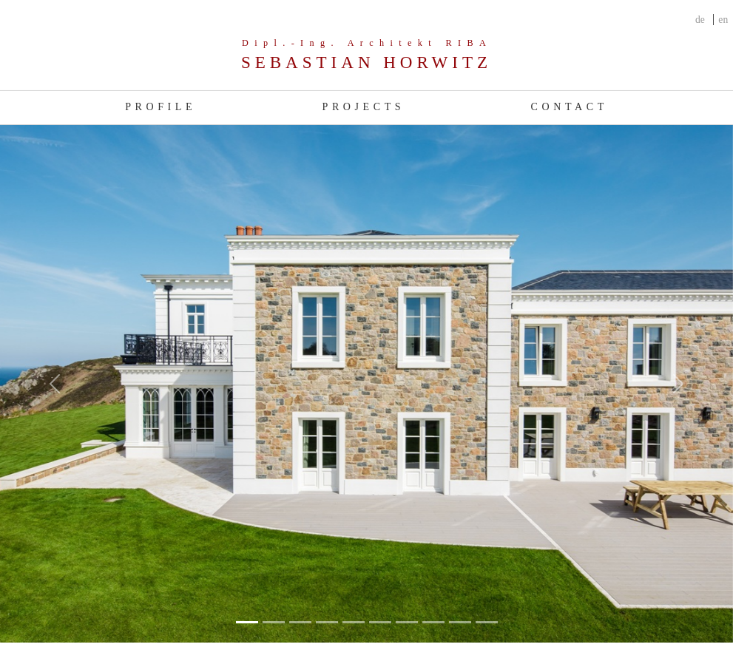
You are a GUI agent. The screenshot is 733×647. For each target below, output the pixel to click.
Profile (160, 106)
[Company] (366, 55)
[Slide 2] (300, 622)
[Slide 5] (380, 622)
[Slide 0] (247, 622)
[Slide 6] (407, 622)
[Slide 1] (274, 622)
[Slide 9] (487, 622)
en (723, 19)
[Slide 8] (460, 622)
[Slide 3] (327, 622)
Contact (569, 106)
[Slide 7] (433, 622)
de (700, 19)
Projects (363, 106)
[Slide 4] (353, 622)
